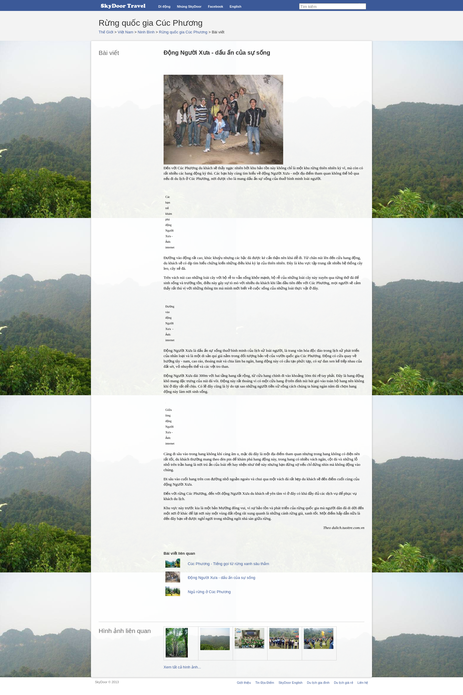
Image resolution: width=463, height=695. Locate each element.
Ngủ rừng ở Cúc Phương (209, 592)
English (236, 6)
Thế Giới (106, 32)
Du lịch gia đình (318, 682)
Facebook (215, 6)
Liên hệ (363, 682)
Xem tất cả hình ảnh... (182, 667)
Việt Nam (125, 32)
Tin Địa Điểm (264, 682)
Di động (164, 6)
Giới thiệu (244, 682)
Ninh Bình (146, 32)
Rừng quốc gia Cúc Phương (183, 32)
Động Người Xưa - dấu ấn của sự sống (221, 577)
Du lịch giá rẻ (343, 682)
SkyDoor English (290, 682)
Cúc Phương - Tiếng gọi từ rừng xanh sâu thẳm (228, 563)
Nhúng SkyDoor (189, 6)
